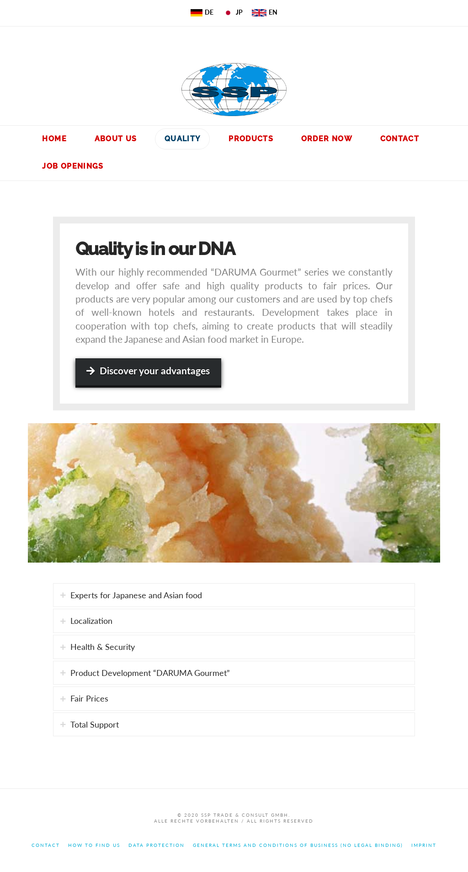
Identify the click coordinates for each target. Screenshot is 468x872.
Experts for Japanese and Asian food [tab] (136, 595)
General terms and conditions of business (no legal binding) (298, 845)
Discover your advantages (148, 370)
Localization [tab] (91, 621)
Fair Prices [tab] (89, 698)
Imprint (423, 845)
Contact (46, 845)
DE (202, 12)
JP (233, 12)
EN (264, 12)
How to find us (94, 845)
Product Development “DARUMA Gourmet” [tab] (150, 673)
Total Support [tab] (94, 724)
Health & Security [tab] (102, 647)
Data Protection (156, 845)
